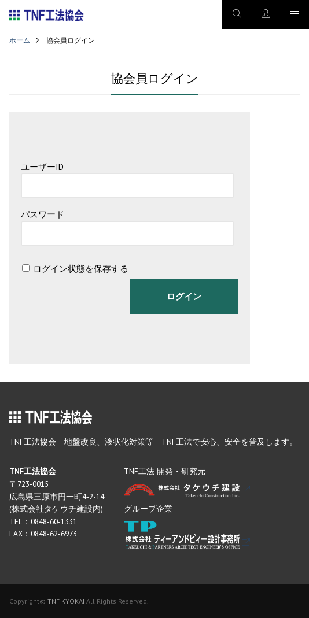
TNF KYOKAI (65, 601)
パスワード (42, 214)
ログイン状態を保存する (80, 268)
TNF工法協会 (46, 15)
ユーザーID (42, 166)
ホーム (19, 40)
